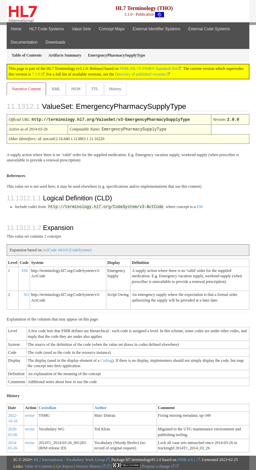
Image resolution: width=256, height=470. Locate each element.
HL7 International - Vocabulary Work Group (69, 459)
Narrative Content (26, 89)
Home (16, 29)
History (115, 89)
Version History (91, 465)
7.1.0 (36, 74)
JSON (76, 89)
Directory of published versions (140, 74)
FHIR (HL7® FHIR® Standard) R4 (148, 68)
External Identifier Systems (156, 29)
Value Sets (81, 29)
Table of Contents (38, 465)
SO (26, 294)
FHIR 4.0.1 (186, 459)
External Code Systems (209, 29)
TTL (95, 89)
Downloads (55, 42)
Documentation (24, 42)
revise (30, 414)
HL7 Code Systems (46, 29)
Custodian (47, 407)
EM (200, 206)
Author (100, 407)
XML (55, 89)
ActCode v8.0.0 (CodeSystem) (66, 249)
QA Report (64, 465)
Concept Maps (112, 29)
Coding (106, 359)
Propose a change (158, 465)
